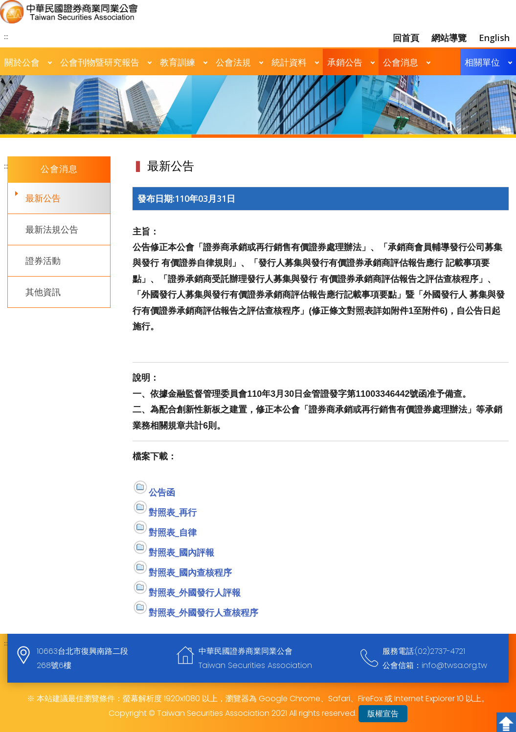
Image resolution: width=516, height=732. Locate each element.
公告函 (162, 492)
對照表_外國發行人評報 (195, 592)
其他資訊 (43, 292)
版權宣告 (383, 713)
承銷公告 (344, 62)
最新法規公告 (51, 229)
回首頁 (406, 37)
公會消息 (400, 62)
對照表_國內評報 (181, 552)
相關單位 (482, 62)
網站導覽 (449, 37)
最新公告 (43, 198)
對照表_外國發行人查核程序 (203, 612)
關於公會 (22, 62)
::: (6, 36)
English (494, 37)
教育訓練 (177, 62)
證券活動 (43, 260)
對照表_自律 (173, 532)
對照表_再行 (173, 512)
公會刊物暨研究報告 (99, 62)
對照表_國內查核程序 (190, 572)
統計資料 (289, 62)
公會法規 (233, 62)
